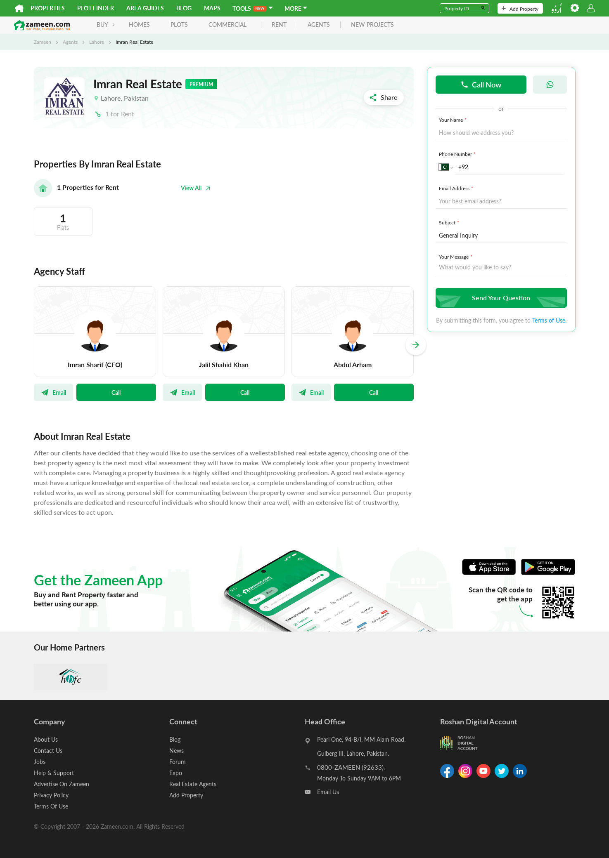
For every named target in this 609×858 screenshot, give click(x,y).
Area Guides (145, 8)
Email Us (328, 792)
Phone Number (458, 153)
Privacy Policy (51, 795)
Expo (175, 773)
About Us (46, 739)
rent (279, 24)
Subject (450, 222)
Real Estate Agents (192, 784)
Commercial (227, 24)
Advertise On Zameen (61, 784)
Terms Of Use (51, 806)
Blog (184, 8)
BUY (106, 24)
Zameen (42, 41)
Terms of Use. (549, 320)
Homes (139, 24)
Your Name (453, 119)
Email (53, 392)
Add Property (520, 8)
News (176, 750)
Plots (179, 24)
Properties (48, 8)
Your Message (456, 256)
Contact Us (48, 750)
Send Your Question (500, 297)
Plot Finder (95, 8)
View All (196, 188)
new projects (372, 24)
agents (319, 24)
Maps (212, 8)
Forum (177, 762)
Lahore (96, 41)
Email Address (457, 188)
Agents (70, 41)
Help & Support (54, 773)
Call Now (480, 84)
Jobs (39, 762)
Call (116, 392)
